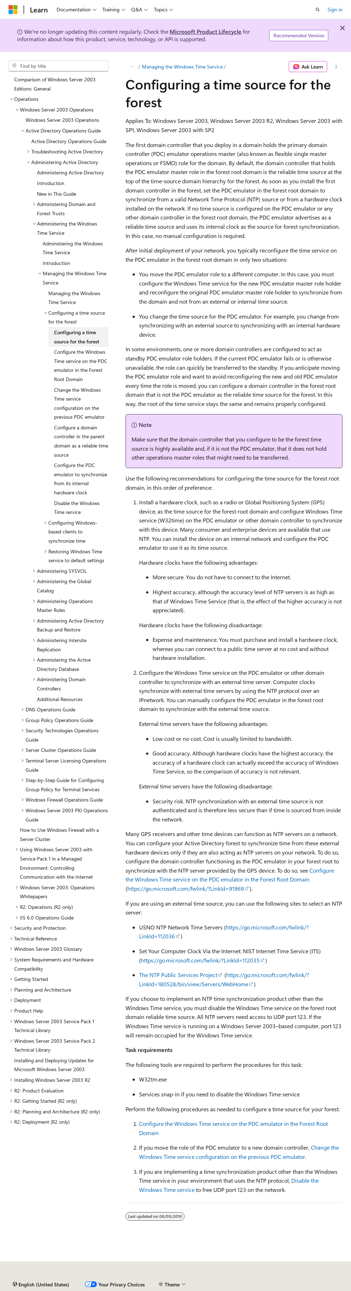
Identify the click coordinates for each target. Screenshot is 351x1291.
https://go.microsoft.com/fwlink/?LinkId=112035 (200, 960)
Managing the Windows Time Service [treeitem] (74, 298)
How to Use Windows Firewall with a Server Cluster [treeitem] (59, 834)
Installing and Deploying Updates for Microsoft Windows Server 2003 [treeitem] (54, 1065)
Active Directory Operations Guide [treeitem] (68, 141)
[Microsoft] (13, 9)
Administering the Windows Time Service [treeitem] (73, 248)
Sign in (335, 9)
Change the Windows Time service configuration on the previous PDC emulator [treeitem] (79, 403)
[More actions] (336, 66)
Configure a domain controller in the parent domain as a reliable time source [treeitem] (81, 441)
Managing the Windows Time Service (182, 66)
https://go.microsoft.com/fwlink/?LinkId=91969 (185, 888)
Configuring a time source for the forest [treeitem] (76, 337)
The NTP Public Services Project (178, 974)
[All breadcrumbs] (132, 66)
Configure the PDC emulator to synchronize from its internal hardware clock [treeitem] (80, 479)
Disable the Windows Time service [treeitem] (77, 508)
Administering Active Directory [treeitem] (70, 172)
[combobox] (58, 66)
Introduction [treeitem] (50, 183)
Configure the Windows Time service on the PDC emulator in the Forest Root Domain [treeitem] (80, 365)
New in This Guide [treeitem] (56, 193)
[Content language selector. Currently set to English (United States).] (41, 1284)
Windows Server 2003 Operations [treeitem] (62, 119)
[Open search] (317, 9)
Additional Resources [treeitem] (60, 699)
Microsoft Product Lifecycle (205, 31)
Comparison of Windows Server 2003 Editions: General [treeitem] (55, 84)
